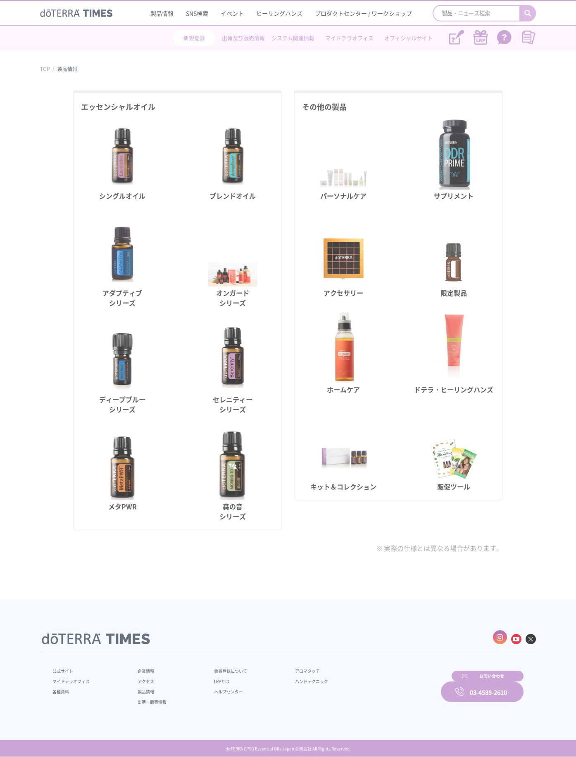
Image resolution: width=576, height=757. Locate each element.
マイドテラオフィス (349, 38)
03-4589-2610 (488, 686)
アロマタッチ (287, 667)
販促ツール (453, 486)
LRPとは (208, 677)
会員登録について (218, 667)
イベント (232, 13)
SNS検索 (197, 13)
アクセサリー (343, 293)
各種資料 (62, 687)
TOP (45, 69)
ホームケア (343, 389)
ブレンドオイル (232, 196)
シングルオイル (122, 196)
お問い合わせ (393, 686)
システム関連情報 (292, 38)
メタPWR (122, 506)
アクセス (140, 677)
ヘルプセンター (216, 687)
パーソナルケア (343, 196)
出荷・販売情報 (148, 698)
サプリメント (454, 196)
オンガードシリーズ (232, 298)
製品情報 (162, 13)
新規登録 (194, 38)
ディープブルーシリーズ (122, 404)
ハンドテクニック (292, 677)
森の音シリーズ (232, 511)
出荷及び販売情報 (243, 38)
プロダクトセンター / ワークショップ (363, 13)
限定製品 (453, 293)
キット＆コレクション (343, 486)
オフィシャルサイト (408, 38)
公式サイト (64, 667)
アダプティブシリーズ (122, 298)
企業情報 (140, 667)
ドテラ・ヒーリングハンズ (453, 389)
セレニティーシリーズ (232, 404)
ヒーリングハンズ (279, 13)
